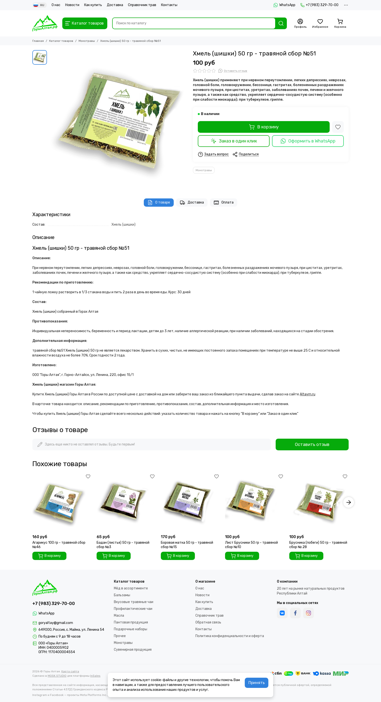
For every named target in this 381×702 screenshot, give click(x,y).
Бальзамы (122, 595)
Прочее (120, 636)
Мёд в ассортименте (131, 588)
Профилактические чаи (133, 609)
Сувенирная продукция (133, 650)
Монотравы (87, 41)
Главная (38, 41)
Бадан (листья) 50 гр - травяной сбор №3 (123, 545)
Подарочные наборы (130, 629)
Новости (72, 5)
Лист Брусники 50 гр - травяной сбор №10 (251, 545)
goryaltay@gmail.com (55, 623)
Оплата (224, 202)
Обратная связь (208, 622)
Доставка (115, 5)
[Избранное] (320, 23)
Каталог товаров (61, 41)
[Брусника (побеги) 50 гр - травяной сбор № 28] (319, 502)
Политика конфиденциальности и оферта (229, 636)
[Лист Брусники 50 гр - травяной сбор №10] (254, 502)
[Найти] (281, 23)
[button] (348, 502)
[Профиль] (300, 23)
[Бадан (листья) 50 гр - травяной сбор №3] (126, 502)
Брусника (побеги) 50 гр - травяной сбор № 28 (318, 545)
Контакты (169, 5)
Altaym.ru (307, 394)
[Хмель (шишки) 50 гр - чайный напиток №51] (118, 119)
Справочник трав (142, 5)
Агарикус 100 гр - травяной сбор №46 (58, 545)
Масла (119, 615)
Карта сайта (70, 671)
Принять (256, 682)
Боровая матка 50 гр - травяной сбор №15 (187, 545)
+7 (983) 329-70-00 (319, 5)
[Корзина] (340, 23)
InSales (95, 675)
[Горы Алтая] (44, 23)
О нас (56, 5)
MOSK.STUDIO (57, 675)
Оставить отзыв (312, 444)
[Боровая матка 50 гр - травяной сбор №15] (190, 502)
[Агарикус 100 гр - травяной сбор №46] (62, 502)
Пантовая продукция (131, 622)
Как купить (93, 5)
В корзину (264, 127)
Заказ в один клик (234, 141)
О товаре (158, 202)
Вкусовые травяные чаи (133, 602)
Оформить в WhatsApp (308, 141)
